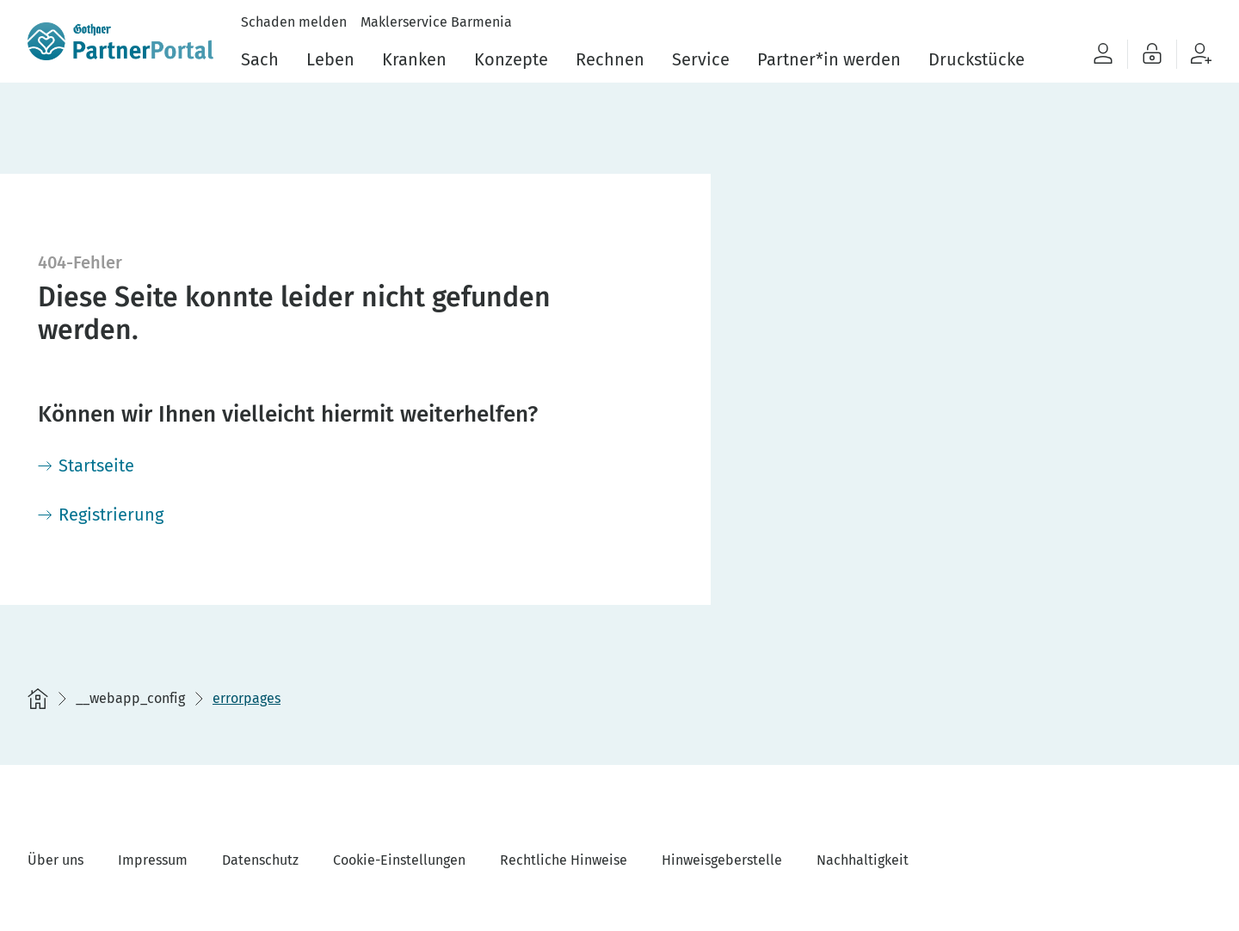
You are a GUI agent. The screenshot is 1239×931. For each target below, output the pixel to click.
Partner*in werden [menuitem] (829, 59)
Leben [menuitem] (330, 59)
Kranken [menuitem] (414, 59)
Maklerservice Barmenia (436, 22)
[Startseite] (86, 465)
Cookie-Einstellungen (399, 860)
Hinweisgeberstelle (722, 860)
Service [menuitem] (701, 59)
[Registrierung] (100, 514)
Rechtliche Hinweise (563, 860)
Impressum (153, 860)
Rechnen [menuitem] (610, 59)
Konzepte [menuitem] (511, 59)
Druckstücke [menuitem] (976, 59)
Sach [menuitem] (260, 59)
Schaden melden (294, 22)
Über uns (55, 860)
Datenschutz (260, 860)
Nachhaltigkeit (863, 860)
